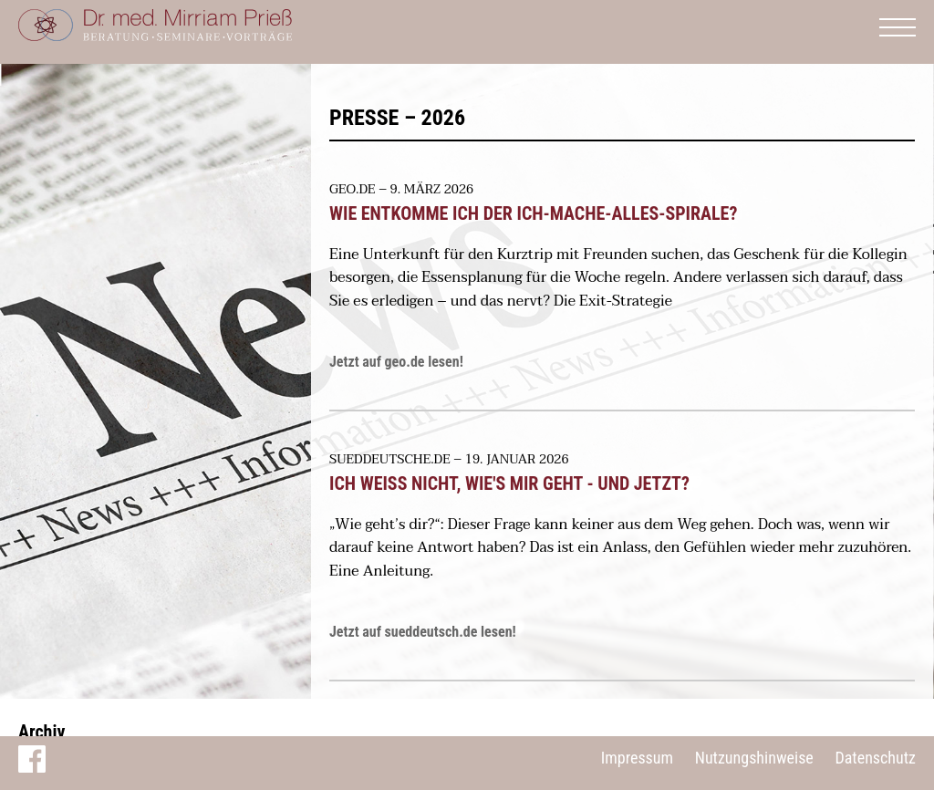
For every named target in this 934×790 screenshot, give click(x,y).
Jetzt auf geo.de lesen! (396, 361)
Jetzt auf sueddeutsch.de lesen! (422, 631)
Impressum (637, 757)
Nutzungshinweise (754, 757)
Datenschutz (875, 757)
